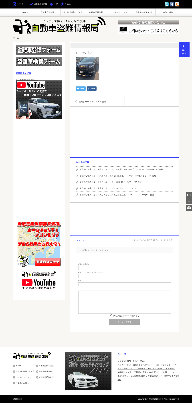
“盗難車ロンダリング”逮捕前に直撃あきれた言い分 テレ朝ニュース (146, 372)
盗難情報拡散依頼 (144, 12)
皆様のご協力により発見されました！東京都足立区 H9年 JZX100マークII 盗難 (117, 194)
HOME (25, 12)
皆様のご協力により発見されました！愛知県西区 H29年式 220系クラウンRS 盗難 (118, 176)
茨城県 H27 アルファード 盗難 (93, 101)
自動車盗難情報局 (156, 399)
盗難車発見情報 (96, 12)
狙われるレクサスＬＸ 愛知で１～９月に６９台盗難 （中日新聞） (146, 368)
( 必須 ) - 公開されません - (91, 272)
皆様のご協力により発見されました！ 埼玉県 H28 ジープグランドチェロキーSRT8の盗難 (121, 169)
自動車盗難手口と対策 (72, 12)
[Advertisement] (124, 132)
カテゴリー (21, 4)
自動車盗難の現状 (48, 12)
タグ (56, 4)
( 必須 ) (83, 264)
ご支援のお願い (167, 12)
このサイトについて (120, 12)
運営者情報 (17, 399)
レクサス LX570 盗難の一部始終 (132, 361)
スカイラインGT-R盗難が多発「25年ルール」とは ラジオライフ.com (147, 365)
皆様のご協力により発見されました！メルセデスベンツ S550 (108, 188)
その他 (68, 4)
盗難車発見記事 (40, 4)
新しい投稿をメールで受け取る (126, 316)
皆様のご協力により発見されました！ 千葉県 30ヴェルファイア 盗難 (110, 182)
